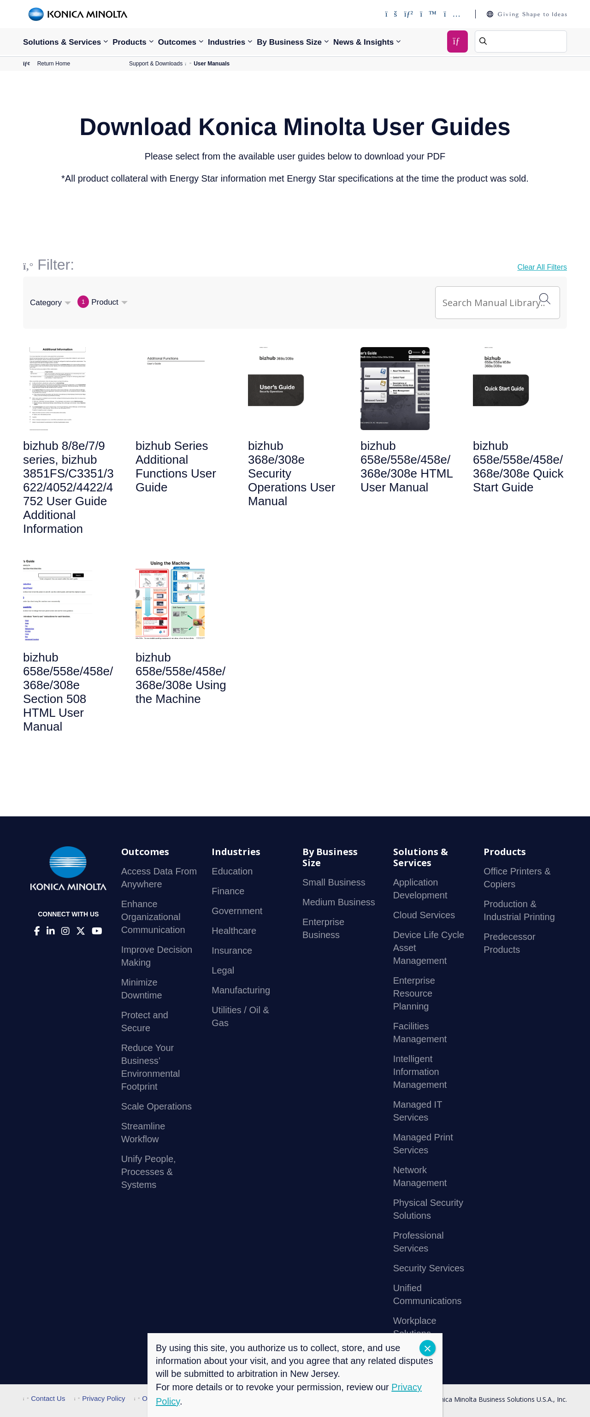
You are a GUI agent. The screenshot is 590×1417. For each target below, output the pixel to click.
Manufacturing (241, 990)
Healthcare (234, 931)
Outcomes (177, 42)
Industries (226, 42)
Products (129, 42)
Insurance (232, 950)
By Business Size (289, 42)
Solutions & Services (62, 42)
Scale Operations (156, 1106)
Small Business (334, 882)
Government (237, 911)
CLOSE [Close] (427, 1348)
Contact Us (44, 1398)
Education (232, 871)
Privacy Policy (99, 1398)
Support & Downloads (156, 63)
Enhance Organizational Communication (153, 917)
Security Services (429, 1268)
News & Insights (363, 42)
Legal (223, 970)
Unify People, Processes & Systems (148, 1172)
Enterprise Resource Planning (414, 993)
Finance (228, 891)
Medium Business (338, 902)
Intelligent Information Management (420, 1072)
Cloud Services (424, 915)
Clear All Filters (542, 267)
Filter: (55, 264)
